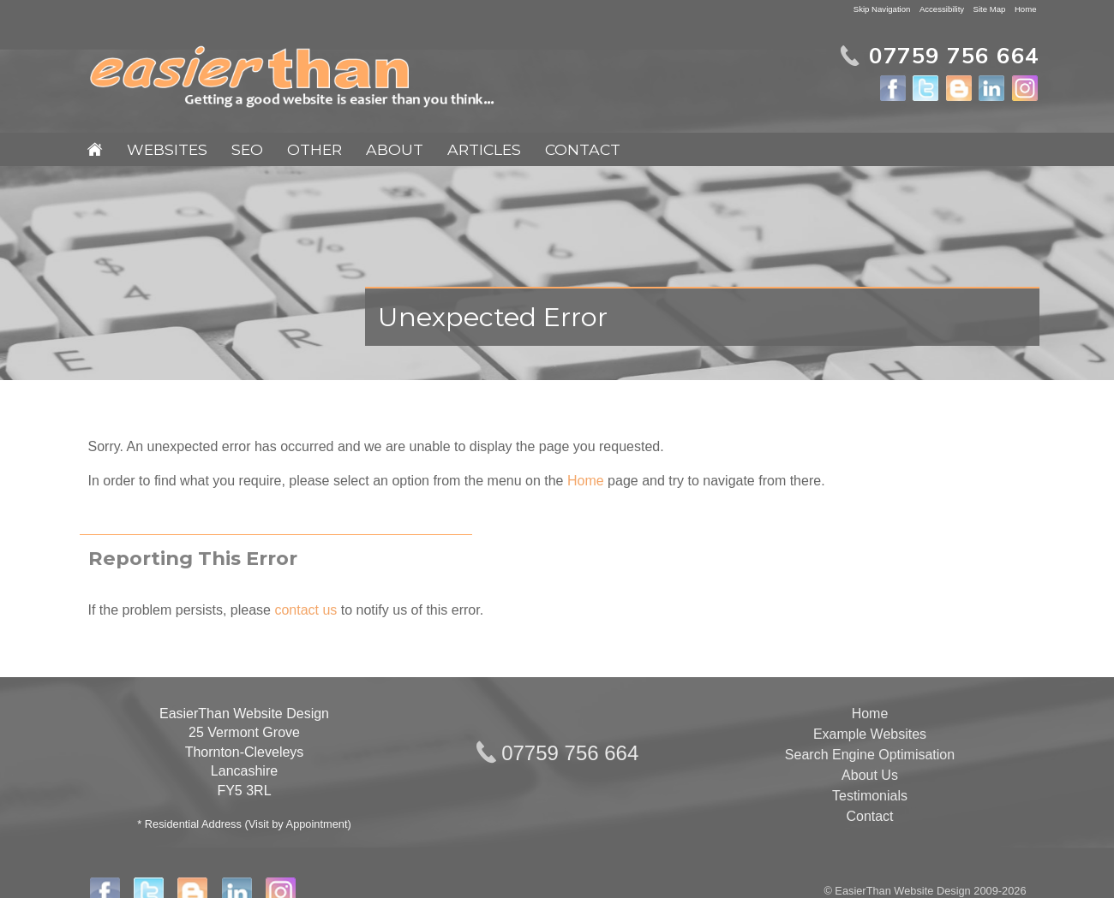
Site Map (989, 9)
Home (1026, 9)
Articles (484, 149)
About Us (869, 775)
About (394, 149)
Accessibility (941, 9)
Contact (582, 149)
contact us (305, 610)
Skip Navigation (882, 9)
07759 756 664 (569, 752)
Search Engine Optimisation (870, 754)
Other (314, 149)
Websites (167, 149)
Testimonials (869, 795)
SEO (247, 149)
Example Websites (869, 734)
